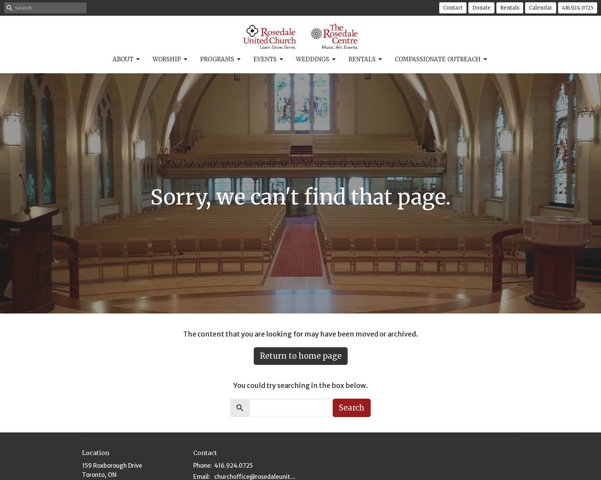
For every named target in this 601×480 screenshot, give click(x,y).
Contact (453, 8)
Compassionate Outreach (441, 59)
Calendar (540, 8)
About (127, 59)
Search (352, 407)
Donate (481, 8)
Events (268, 59)
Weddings (316, 59)
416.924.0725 (577, 8)
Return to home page (301, 356)
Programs (221, 59)
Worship (171, 59)
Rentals (509, 8)
